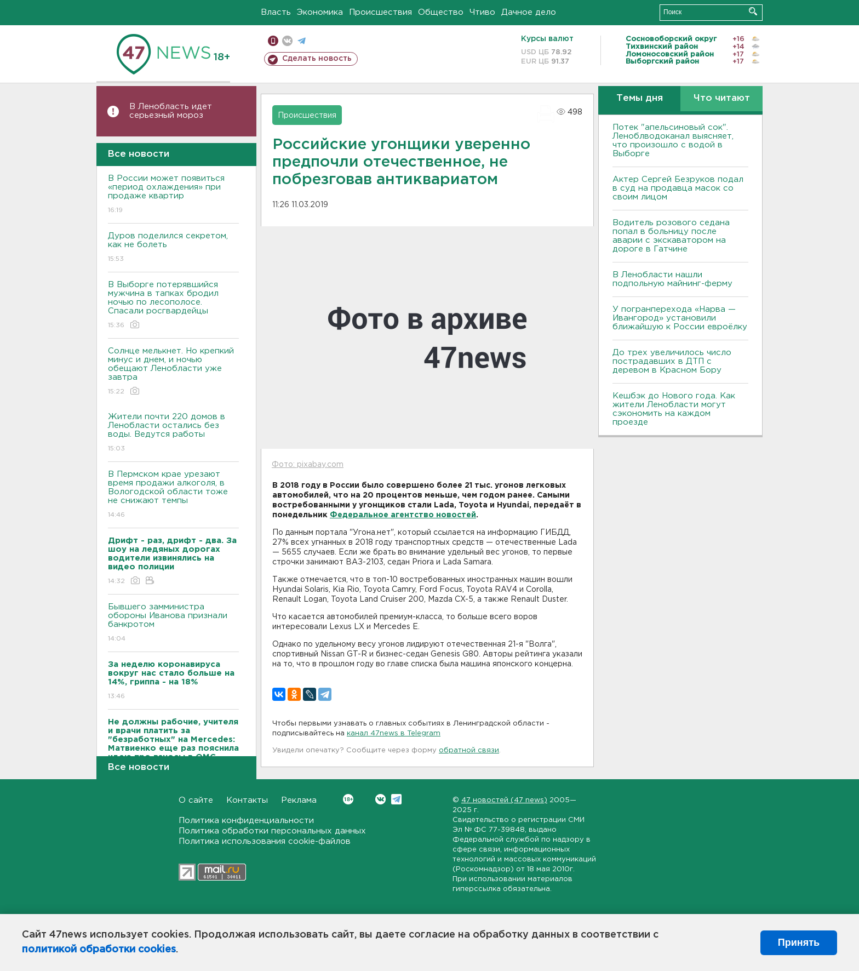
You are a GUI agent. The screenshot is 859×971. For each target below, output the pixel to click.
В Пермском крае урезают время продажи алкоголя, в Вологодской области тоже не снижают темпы (173, 495)
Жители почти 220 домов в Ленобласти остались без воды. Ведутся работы (173, 433)
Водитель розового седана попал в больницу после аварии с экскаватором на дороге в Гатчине (671, 236)
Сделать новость (317, 58)
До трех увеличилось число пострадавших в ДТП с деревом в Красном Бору (671, 361)
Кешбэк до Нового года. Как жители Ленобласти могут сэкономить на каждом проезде (673, 409)
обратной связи (469, 750)
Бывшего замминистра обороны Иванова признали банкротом (173, 623)
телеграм (301, 41)
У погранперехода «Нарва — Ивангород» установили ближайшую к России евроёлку (679, 318)
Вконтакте (348, 799)
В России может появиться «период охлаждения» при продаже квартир (173, 195)
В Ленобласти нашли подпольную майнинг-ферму (672, 279)
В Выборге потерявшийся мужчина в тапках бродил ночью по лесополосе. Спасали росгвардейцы (173, 305)
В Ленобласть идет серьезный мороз (170, 111)
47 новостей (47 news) (504, 800)
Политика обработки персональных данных (272, 831)
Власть (276, 12)
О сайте (196, 800)
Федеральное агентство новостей (403, 515)
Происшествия (380, 12)
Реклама (299, 800)
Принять (799, 942)
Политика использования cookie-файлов (265, 841)
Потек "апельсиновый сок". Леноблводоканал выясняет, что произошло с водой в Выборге (673, 140)
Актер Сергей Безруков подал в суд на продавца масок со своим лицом (677, 188)
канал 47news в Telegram (393, 733)
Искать (753, 11)
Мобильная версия (273, 41)
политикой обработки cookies (99, 949)
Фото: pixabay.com (307, 464)
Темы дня (639, 98)
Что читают (722, 98)
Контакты (247, 800)
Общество (440, 12)
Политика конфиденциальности (246, 820)
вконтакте (287, 41)
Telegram (396, 799)
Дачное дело (528, 12)
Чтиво (482, 12)
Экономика (320, 12)
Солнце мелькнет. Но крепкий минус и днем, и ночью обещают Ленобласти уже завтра (173, 371)
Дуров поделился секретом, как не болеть (173, 248)
